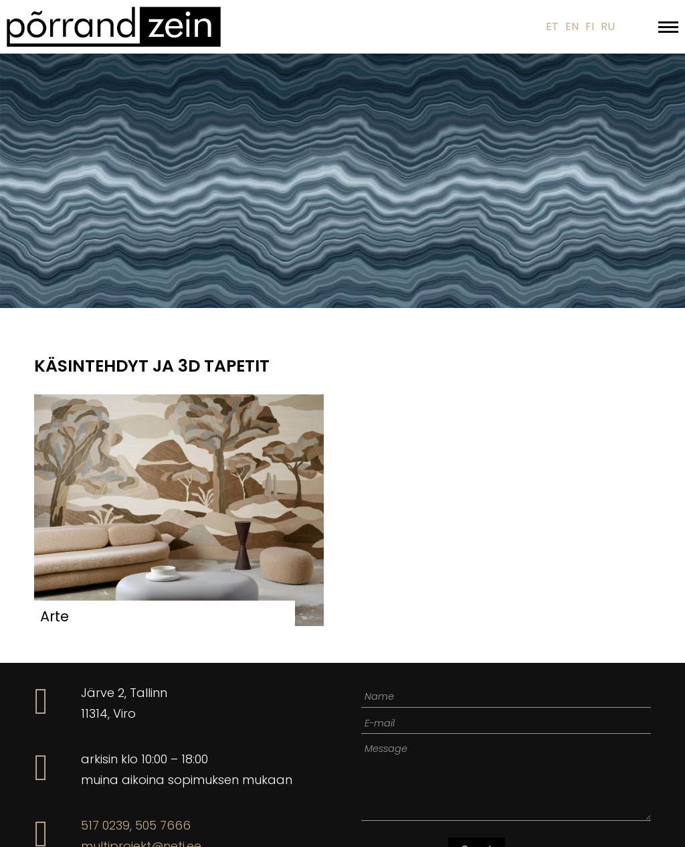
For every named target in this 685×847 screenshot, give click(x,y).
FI (589, 26)
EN (572, 26)
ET (552, 26)
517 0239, (106, 825)
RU (608, 26)
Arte (54, 616)
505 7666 (163, 825)
